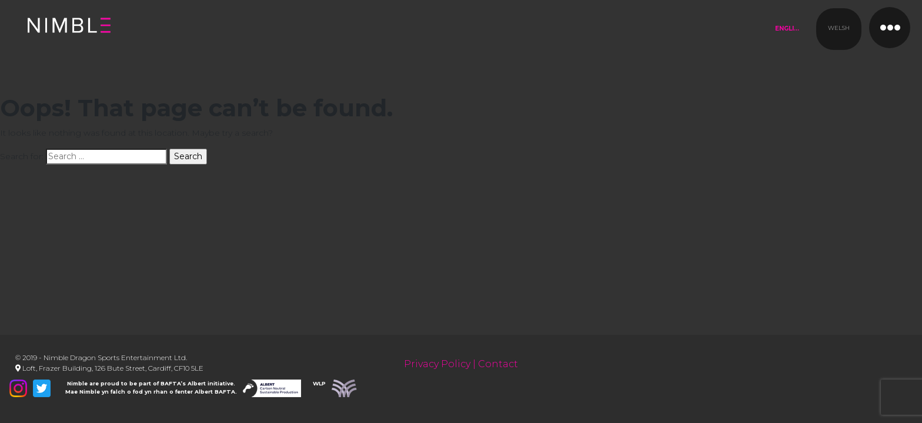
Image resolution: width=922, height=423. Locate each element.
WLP (319, 383)
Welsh (839, 28)
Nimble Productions (160, 35)
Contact (498, 364)
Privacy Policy (437, 364)
